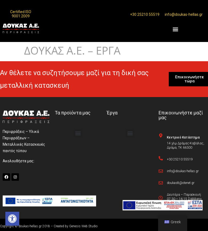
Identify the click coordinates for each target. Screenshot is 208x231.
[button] (12, 219)
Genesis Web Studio (83, 226)
